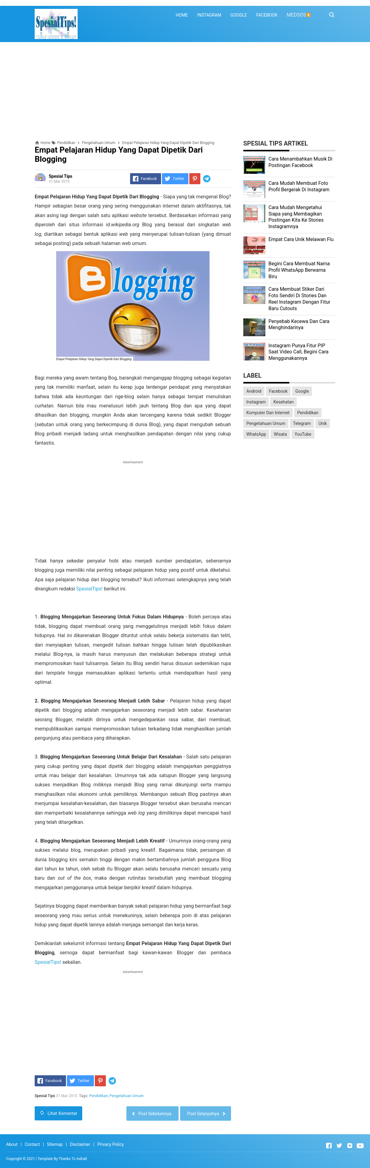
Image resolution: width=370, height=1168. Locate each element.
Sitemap (55, 1144)
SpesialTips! (89, 589)
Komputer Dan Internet (268, 412)
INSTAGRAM (209, 15)
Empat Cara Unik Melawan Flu (300, 239)
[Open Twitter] (339, 1145)
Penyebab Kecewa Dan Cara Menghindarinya (299, 324)
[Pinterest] (194, 178)
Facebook (278, 391)
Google (302, 391)
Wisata (280, 434)
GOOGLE (238, 15)
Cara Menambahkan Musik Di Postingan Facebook (300, 162)
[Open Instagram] (349, 1145)
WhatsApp (256, 434)
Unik (322, 423)
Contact (32, 1144)
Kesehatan (283, 401)
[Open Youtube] (360, 1145)
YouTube (303, 434)
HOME (182, 15)
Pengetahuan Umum (127, 1096)
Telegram (302, 423)
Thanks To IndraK (73, 1159)
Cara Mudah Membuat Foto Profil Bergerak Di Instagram (299, 186)
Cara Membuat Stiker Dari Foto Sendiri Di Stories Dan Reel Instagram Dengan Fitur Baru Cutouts (299, 298)
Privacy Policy (110, 1144)
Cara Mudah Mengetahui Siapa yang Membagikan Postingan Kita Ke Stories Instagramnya (296, 216)
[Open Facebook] (329, 1145)
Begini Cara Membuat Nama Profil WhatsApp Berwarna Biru (299, 270)
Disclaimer (80, 1144)
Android (253, 391)
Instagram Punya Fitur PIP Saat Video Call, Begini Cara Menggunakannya (298, 352)
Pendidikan (98, 1096)
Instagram (256, 401)
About (11, 1144)
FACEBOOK (266, 15)
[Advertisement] (185, 91)
